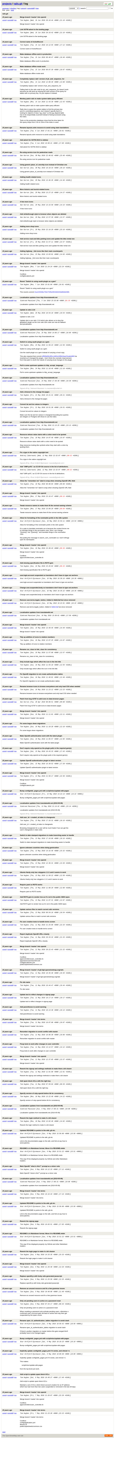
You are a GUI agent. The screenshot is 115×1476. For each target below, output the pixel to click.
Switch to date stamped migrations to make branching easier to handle (38, 857)
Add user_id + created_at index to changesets (28, 838)
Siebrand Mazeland (27, 308)
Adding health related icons (21, 181)
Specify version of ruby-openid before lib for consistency (33, 1122)
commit (23, 8)
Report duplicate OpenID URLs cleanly (25, 958)
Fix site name (16, 1008)
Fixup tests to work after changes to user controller (30, 1071)
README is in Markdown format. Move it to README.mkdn (33, 1179)
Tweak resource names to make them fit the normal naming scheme (36, 518)
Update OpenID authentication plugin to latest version (31, 780)
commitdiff (30, 8)
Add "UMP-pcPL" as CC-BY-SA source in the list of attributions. (35, 478)
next (12, 10)
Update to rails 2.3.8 (18, 317)
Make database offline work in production (27, 55)
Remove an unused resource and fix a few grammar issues (33, 1322)
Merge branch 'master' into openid (24, 17)
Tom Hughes (24, 21)
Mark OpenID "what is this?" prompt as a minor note (31, 1197)
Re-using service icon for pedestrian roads (27, 156)
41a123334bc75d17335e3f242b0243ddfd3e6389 (51, 299)
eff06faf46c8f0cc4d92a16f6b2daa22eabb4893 (58, 365)
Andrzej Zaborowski (28, 467)
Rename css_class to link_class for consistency (29, 666)
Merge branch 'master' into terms (23, 1046)
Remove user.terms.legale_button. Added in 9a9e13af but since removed (38, 615)
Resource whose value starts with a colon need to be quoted (34, 445)
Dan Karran (24, 159)
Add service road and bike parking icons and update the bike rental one (38, 245)
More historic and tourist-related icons (25, 194)
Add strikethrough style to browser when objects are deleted (34, 219)
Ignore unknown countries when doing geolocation (30, 869)
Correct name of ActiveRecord (22, 42)
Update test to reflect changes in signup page (28, 1020)
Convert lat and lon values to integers (25, 414)
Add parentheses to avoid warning (24, 1033)
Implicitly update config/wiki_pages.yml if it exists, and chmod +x (36, 1386)
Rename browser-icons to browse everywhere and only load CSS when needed (41, 704)
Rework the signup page (20, 1253)
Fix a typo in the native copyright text (25, 463)
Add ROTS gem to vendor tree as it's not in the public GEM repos (36, 920)
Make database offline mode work (24, 68)
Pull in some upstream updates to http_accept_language (32, 374)
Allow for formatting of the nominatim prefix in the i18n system (35, 531)
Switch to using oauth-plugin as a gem (25, 350)
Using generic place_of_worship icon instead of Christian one (34, 168)
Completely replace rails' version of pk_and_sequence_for (33, 81)
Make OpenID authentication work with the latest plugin (32, 755)
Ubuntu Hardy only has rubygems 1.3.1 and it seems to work (34, 895)
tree (37, 8)
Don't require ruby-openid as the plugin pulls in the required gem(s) (36, 767)
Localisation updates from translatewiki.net (27, 627)
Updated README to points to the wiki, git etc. (28, 1160)
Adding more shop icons (20, 232)
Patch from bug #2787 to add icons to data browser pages (33, 717)
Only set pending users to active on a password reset (31, 1335)
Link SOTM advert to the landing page (25, 30)
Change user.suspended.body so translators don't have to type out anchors (40, 602)
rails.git (18, 3)
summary (5, 8)
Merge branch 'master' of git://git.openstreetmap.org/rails (32, 995)
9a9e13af (55, 622)
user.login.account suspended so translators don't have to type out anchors (40, 589)
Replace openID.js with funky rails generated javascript (32, 1310)
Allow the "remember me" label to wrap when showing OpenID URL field (38, 493)
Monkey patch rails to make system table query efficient (32, 101)
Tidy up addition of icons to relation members (28, 653)
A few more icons (17, 206)
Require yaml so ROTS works (22, 908)
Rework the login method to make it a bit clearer (29, 1148)
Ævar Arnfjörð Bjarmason (30, 534)
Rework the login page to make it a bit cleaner (28, 1284)
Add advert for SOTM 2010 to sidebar (25, 143)
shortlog (13, 8)
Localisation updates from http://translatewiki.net (29, 305)
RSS (111, 1472)
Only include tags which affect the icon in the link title (31, 678)
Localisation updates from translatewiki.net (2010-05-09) (32, 824)
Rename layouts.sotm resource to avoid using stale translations (35, 130)
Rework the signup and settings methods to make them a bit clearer (37, 1097)
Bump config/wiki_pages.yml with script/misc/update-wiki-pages (35, 811)
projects (7, 3)
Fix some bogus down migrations (24, 742)
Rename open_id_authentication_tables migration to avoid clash (35, 1355)
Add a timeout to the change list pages (25, 401)
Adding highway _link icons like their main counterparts (32, 257)
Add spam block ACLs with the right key (26, 1109)
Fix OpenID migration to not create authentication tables (32, 691)
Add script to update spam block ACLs (25, 1410)
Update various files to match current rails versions (30, 933)
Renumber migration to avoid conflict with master (30, 1059)
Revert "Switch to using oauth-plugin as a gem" (29, 288)
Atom (106, 1472)
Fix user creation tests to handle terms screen (28, 946)
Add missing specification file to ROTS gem (27, 577)
